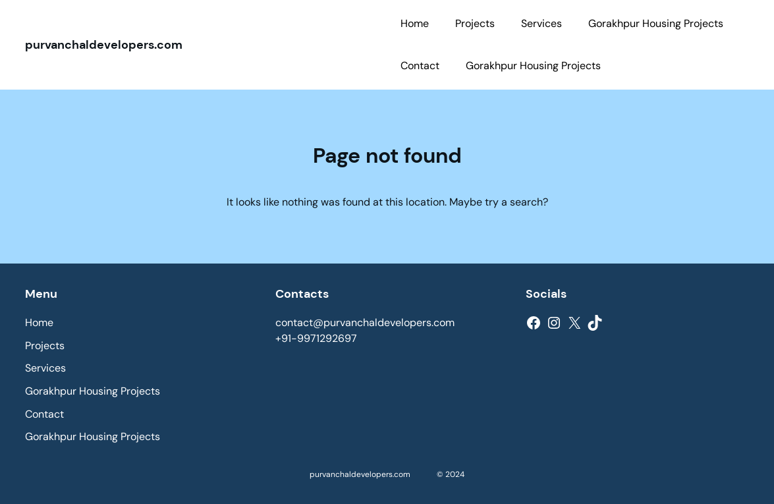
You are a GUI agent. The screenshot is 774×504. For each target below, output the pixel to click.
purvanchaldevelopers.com (103, 45)
